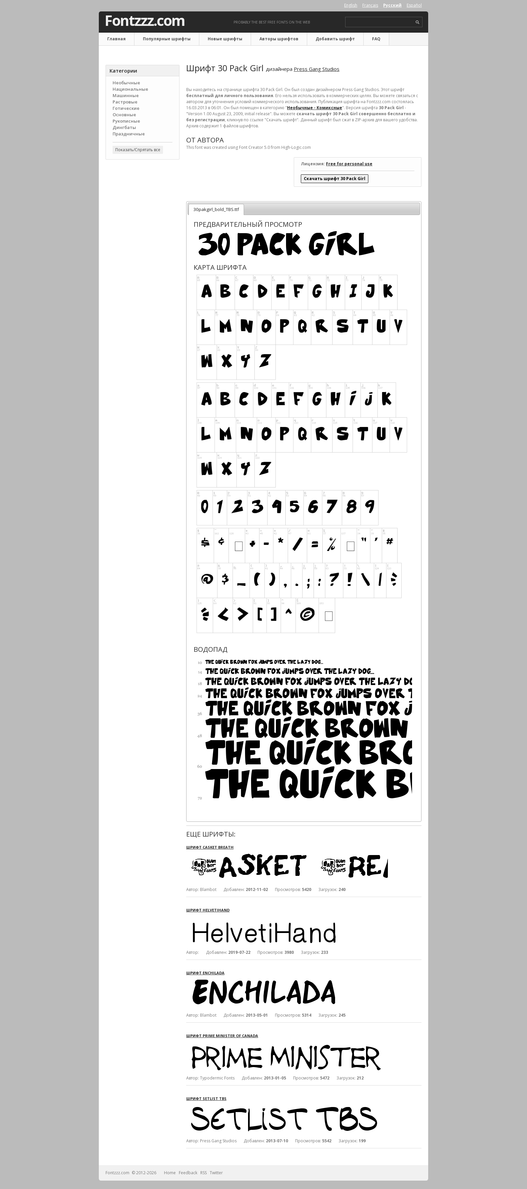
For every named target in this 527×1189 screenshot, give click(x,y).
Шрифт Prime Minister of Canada (222, 1035)
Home (170, 1173)
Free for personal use (349, 164)
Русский (392, 5)
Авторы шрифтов (278, 39)
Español (414, 5)
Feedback (188, 1173)
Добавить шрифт (335, 39)
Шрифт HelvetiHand (208, 909)
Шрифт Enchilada (205, 972)
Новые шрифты (225, 39)
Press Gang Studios (316, 69)
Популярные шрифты (167, 39)
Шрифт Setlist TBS (206, 1098)
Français (370, 5)
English (350, 5)
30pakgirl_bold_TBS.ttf (216, 209)
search (417, 22)
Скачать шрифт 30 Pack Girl (334, 178)
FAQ (376, 39)
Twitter (216, 1173)
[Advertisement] (142, 272)
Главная (116, 39)
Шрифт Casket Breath (210, 847)
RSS (203, 1173)
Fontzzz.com (145, 20)
